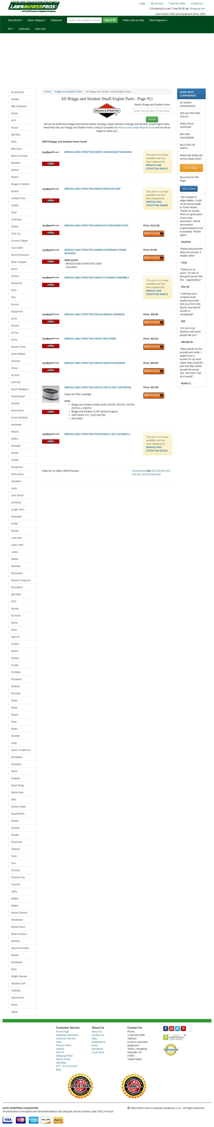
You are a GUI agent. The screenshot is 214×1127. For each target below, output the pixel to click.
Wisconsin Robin (20, 948)
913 (158, 470)
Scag (14, 743)
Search (110, 20)
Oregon (15, 644)
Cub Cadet (17, 247)
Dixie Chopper (18, 262)
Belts (13, 141)
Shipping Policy (64, 1055)
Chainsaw (16, 219)
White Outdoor (19, 934)
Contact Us (197, 3)
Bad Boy (15, 134)
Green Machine (19, 417)
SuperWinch (17, 813)
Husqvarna (17, 467)
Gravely (15, 403)
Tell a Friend (188, 188)
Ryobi (14, 728)
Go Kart (15, 375)
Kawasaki (16, 516)
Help (58, 1042)
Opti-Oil (15, 636)
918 (143, 474)
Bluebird (15, 162)
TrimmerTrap (18, 877)
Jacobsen (16, 481)
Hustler (15, 460)
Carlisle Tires (18, 198)
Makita (14, 559)
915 (168, 470)
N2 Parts (15, 615)
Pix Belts (15, 672)
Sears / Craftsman (21, 750)
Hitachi (15, 431)
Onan (14, 629)
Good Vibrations (19, 389)
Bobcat (15, 170)
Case (14, 212)
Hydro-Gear (17, 474)
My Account (157, 3)
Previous (136, 470)
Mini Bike (16, 594)
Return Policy (63, 1059)
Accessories (17, 92)
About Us (97, 1031)
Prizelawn (16, 679)
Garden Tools (18, 346)
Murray (15, 608)
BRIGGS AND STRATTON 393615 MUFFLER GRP (93, 188)
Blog (58, 1069)
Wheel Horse (18, 926)
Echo (14, 290)
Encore (15, 304)
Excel (14, 318)
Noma (14, 622)
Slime (14, 771)
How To (60, 1052)
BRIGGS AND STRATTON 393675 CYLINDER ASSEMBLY (97, 277)
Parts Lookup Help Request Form (137, 127)
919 (148, 474)
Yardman (16, 990)
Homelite (16, 445)
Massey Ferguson (20, 580)
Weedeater (17, 919)
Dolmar (15, 276)
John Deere (17, 495)
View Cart (40, 28)
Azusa (14, 127)
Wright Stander (19, 976)
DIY (11, 28)
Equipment (17, 311)
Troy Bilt (15, 884)
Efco (13, 297)
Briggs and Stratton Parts (68, 91)
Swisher (15, 827)
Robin (14, 700)
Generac (15, 361)
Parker (14, 651)
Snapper (15, 778)
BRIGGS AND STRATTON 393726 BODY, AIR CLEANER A (97, 434)
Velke (14, 891)
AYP (13, 120)
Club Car (16, 233)
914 (163, 470)
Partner (15, 658)
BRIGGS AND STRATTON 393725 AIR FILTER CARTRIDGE (98, 387)
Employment (98, 1042)
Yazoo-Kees (17, 997)
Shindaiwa (16, 757)
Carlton (15, 205)
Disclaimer (97, 1048)
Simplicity (16, 764)
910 (144, 470)
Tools (14, 856)
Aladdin (15, 99)
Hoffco (14, 438)
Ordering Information (67, 1035)
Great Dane (17, 410)
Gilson (14, 368)
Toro (13, 863)
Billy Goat (16, 148)
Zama (14, 1004)
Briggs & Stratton (20, 184)
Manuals (15, 566)
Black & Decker (19, 155)
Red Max (16, 693)
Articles (60, 1048)
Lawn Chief (17, 544)
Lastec (14, 552)
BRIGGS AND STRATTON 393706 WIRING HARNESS (95, 314)
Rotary (14, 714)
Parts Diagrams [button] (158, 20)
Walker (15, 905)
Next (158, 474)
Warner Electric (19, 912)
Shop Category (37, 20)
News (95, 1045)
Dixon (14, 269)
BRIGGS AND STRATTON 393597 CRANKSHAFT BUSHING (98, 152)
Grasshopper (18, 396)
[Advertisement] (107, 61)
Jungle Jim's (17, 509)
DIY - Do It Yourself (66, 1066)
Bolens (15, 177)
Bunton (15, 191)
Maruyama (17, 573)
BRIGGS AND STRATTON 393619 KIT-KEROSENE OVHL (97, 225)
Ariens (14, 113)
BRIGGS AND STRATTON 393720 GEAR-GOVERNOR (95, 363)
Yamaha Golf (18, 983)
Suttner (15, 820)
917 (139, 474)
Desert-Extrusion (20, 254)
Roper (14, 707)
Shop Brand (15, 20)
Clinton (15, 226)
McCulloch (16, 587)
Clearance (56, 20)
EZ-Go (14, 332)
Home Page (62, 1031)
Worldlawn (16, 962)
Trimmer (15, 870)
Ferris (14, 339)
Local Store (98, 1052)
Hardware (16, 424)
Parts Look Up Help (133, 20)
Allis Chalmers (18, 106)
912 (154, 470)
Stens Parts (17, 792)
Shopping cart (197, 8)
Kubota (15, 530)
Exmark (15, 325)
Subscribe (24, 28)
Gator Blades (18, 353)
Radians (15, 686)
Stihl (13, 799)
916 (134, 474)
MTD (13, 601)
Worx (14, 969)
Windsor (15, 941)
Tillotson (15, 849)
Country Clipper (19, 240)
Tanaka (15, 835)
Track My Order (177, 3)
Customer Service (65, 1038)
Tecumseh (16, 842)
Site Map (61, 1062)
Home (48, 91)
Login (142, 3)
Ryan (14, 721)
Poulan (15, 665)
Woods (15, 955)
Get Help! (191, 168)
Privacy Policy (63, 1045)
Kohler (14, 523)
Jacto (14, 488)
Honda (14, 453)
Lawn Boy (16, 537)
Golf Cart (16, 382)
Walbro (15, 898)
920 (153, 474)
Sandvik (15, 735)
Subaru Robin (18, 806)
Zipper (14, 1011)
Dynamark (16, 283)
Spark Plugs (17, 785)
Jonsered (16, 502)
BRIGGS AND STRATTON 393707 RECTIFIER (90, 338)
